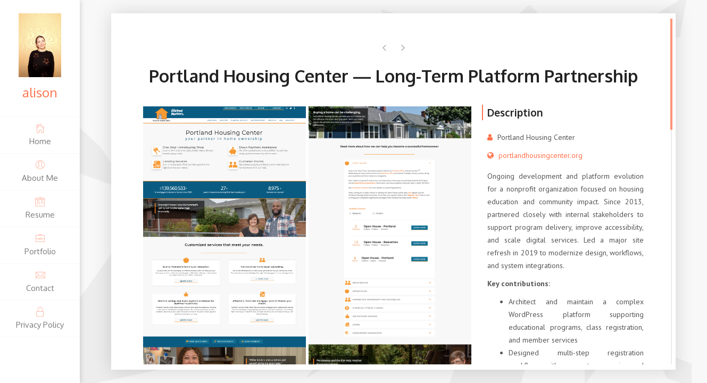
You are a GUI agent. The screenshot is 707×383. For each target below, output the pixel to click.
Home (40, 134)
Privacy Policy (40, 318)
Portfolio (40, 244)
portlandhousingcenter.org (540, 155)
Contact (40, 281)
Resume (40, 208)
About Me (40, 171)
